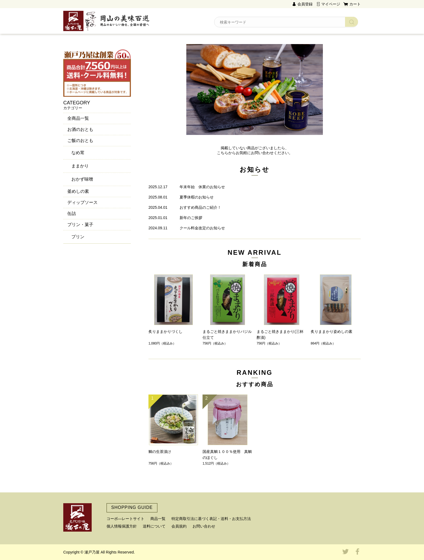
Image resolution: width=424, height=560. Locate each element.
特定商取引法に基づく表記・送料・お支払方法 (211, 518)
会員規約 (179, 526)
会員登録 (305, 4)
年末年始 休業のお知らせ (202, 187)
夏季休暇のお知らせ (197, 197)
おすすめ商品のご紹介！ (200, 207)
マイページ (330, 4)
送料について (154, 526)
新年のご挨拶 (191, 218)
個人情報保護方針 (122, 526)
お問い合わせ (204, 526)
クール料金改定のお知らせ (202, 228)
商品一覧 (157, 518)
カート (355, 4)
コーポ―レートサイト (125, 518)
